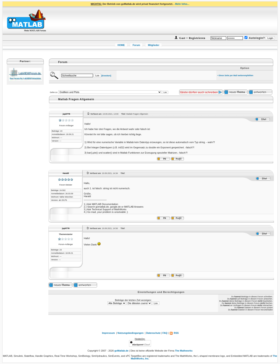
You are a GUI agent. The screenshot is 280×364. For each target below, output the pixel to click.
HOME (121, 45)
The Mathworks (183, 350)
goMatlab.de (121, 350)
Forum (136, 45)
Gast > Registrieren (191, 38)
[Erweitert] (106, 76)
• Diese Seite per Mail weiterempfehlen (235, 75)
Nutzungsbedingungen (130, 333)
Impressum (108, 333)
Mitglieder (153, 45)
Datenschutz (153, 333)
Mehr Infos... (182, 4)
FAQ (165, 333)
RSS (174, 333)
